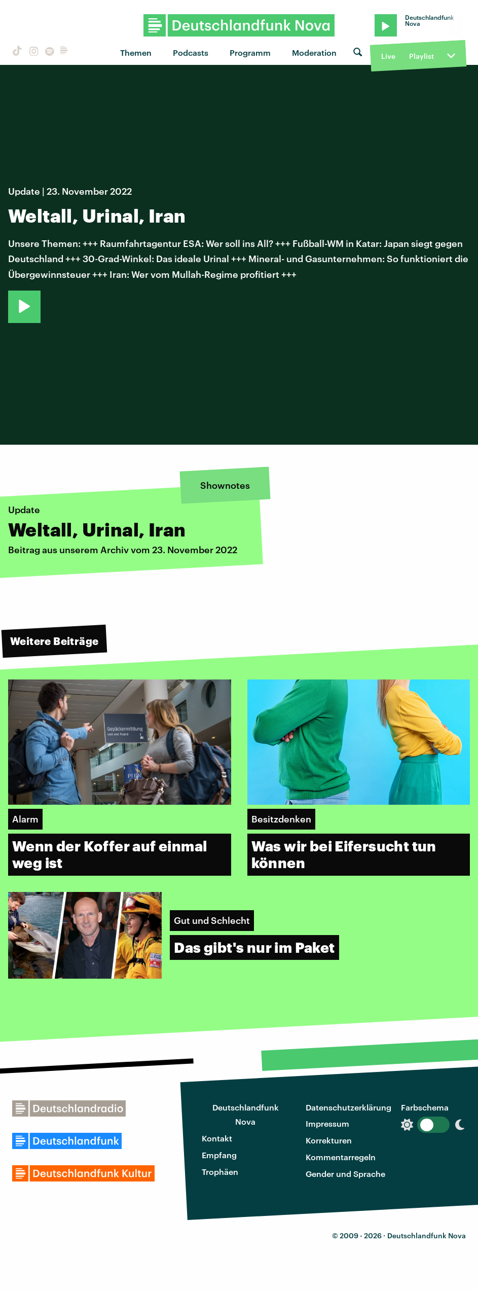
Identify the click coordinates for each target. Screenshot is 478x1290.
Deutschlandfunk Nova (245, 1114)
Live (388, 56)
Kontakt (217, 1138)
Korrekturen (329, 1140)
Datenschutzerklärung (348, 1107)
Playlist (421, 56)
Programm (250, 52)
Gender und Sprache (345, 1173)
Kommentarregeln (341, 1157)
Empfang (219, 1155)
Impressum (327, 1123)
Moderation (314, 52)
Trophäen (220, 1171)
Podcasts (190, 52)
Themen (136, 52)
